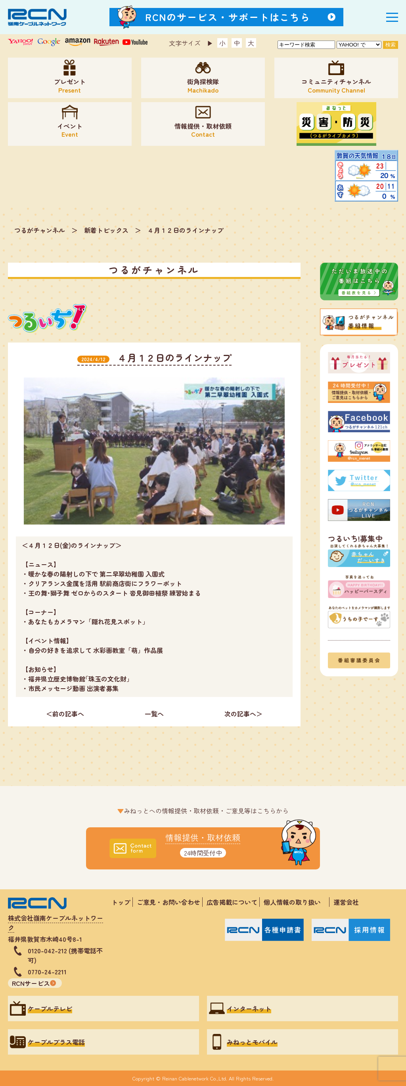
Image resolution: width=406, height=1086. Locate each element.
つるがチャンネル (39, 230)
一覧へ (154, 713)
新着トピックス (106, 230)
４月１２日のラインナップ (185, 230)
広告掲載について (232, 902)
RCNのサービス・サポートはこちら (228, 17)
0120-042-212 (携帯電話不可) (65, 955)
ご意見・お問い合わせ (168, 902)
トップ (120, 902)
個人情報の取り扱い (295, 902)
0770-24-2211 (47, 971)
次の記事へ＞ (243, 713)
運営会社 (346, 902)
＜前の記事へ (65, 713)
